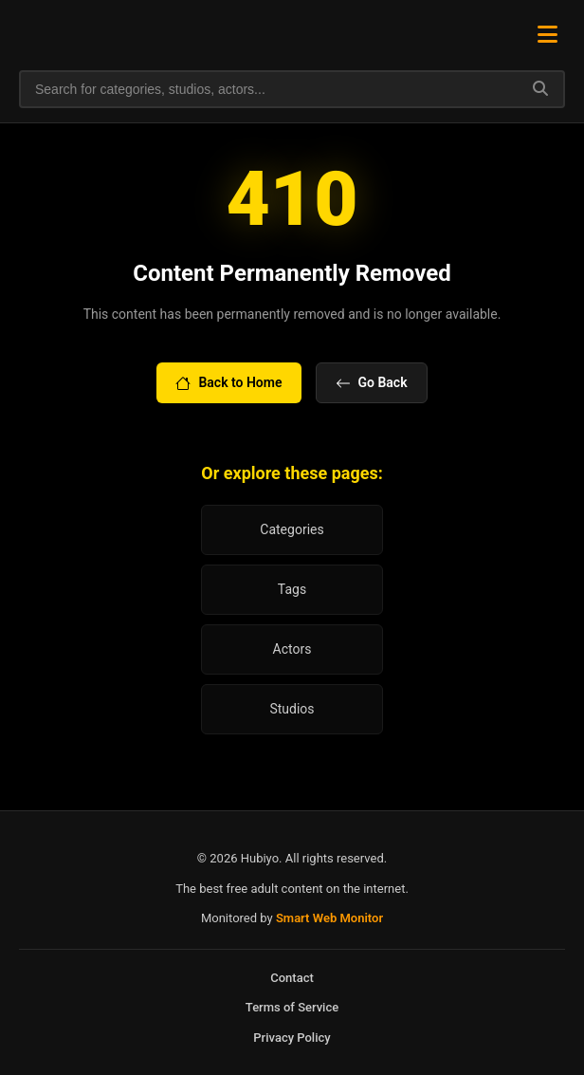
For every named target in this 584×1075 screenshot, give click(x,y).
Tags (292, 589)
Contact (292, 978)
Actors (292, 649)
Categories (291, 529)
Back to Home (228, 383)
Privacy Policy (291, 1037)
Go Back (372, 383)
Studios (291, 708)
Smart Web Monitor (329, 918)
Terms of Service (292, 1007)
